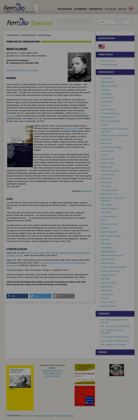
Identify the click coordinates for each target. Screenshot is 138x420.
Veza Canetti (106, 102)
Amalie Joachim (107, 163)
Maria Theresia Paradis (110, 236)
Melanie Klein (106, 167)
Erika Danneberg (108, 109)
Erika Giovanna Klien (110, 171)
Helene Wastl (106, 290)
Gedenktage (95, 9)
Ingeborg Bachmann (109, 86)
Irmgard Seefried (108, 275)
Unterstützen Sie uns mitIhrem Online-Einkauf (52, 373)
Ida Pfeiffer (105, 240)
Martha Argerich (107, 82)
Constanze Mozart (108, 216)
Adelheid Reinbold (108, 251)
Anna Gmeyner (107, 151)
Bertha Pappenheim (109, 232)
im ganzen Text (121, 20)
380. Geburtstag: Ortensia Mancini (115, 326)
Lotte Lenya (106, 186)
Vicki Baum (105, 90)
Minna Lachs (106, 178)
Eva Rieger (87, 191)
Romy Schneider (108, 263)
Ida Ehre (104, 125)
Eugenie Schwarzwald (110, 271)
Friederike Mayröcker (110, 208)
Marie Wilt (105, 298)
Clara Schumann (71, 128)
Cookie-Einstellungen (65, 416)
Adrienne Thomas (108, 283)
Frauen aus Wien (28, 35)
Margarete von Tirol (109, 194)
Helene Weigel (107, 294)
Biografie (10, 70)
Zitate (18, 70)
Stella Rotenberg (108, 259)
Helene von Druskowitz (110, 121)
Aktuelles (110, 9)
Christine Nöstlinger (109, 224)
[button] (17, 296)
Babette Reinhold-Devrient (112, 255)
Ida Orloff (105, 228)
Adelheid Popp (107, 248)
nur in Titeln (119, 22)
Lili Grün (104, 155)
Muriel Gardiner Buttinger (111, 147)
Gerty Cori (105, 105)
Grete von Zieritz (108, 302)
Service (122, 9)
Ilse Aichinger (106, 78)
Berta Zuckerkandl (108, 306)
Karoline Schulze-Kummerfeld (113, 267)
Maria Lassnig (107, 182)
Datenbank (80, 9)
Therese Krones (107, 174)
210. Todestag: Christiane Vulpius (115, 341)
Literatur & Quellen (30, 70)
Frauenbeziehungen (109, 65)
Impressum (29, 416)
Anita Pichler (106, 244)
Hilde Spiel (105, 279)
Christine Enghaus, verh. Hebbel (114, 135)
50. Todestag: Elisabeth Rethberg (115, 337)
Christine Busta (107, 98)
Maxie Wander (107, 287)
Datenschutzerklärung (44, 416)
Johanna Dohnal (108, 117)
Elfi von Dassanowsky (110, 113)
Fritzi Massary (107, 205)
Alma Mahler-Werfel (109, 190)
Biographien (65, 9)
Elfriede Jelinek (107, 159)
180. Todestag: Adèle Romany (113, 345)
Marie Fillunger (107, 139)
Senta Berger (106, 94)
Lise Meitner (106, 212)
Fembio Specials (12, 35)
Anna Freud (106, 143)
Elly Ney (104, 220)
